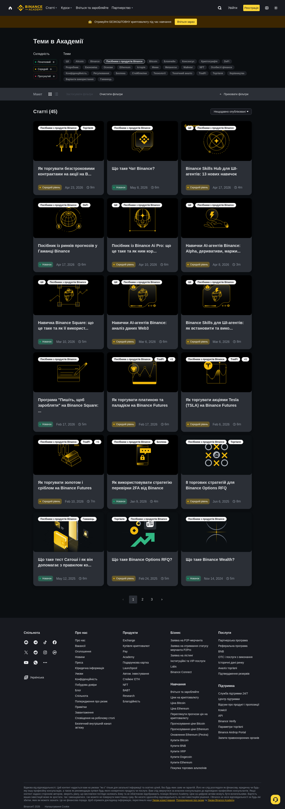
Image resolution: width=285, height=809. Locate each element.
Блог (78, 690)
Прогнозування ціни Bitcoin (188, 723)
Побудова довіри (86, 684)
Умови (79, 673)
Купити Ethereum (181, 762)
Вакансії (80, 645)
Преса (79, 662)
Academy (128, 657)
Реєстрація (251, 8)
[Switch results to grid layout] (50, 94)
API (220, 715)
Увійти (232, 8)
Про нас (80, 640)
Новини (80, 657)
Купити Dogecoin (181, 756)
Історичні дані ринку (231, 662)
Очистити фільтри (111, 94)
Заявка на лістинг (182, 655)
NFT (125, 684)
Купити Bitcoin (180, 740)
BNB (221, 651)
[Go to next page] (162, 599)
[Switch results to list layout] (56, 94)
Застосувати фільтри (79, 94)
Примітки (81, 707)
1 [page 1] (133, 599)
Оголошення (83, 651)
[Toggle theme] (276, 8)
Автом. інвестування (136, 673)
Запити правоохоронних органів (238, 737)
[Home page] (30, 8)
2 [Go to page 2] (142, 599)
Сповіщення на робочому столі (95, 718)
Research (129, 695)
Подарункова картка (136, 662)
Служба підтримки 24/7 (233, 693)
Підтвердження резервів (234, 673)
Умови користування (163, 800)
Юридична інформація (89, 668)
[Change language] (267, 7)
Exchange (129, 640)
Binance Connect (181, 672)
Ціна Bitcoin (178, 703)
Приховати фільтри (233, 94)
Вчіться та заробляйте (185, 691)
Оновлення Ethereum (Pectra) (189, 734)
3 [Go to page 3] (152, 599)
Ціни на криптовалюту (185, 697)
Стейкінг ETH (131, 679)
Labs (174, 666)
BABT (126, 690)
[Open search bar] (218, 7)
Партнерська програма (233, 640)
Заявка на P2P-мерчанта (187, 640)
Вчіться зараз (186, 21)
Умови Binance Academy (221, 800)
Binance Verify (227, 721)
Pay (125, 651)
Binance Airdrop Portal (232, 732)
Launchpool (130, 668)
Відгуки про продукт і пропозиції (238, 704)
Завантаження (84, 712)
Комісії (222, 710)
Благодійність (131, 701)
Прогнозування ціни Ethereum (190, 729)
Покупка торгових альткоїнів (189, 768)
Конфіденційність (86, 679)
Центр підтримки (229, 699)
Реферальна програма (233, 645)
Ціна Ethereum (180, 708)
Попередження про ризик (91, 701)
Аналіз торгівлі (227, 668)
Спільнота (81, 695)
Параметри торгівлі (230, 726)
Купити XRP (178, 751)
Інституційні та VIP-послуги (188, 661)
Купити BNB (178, 745)
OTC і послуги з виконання (235, 657)
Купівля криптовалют (136, 645)
